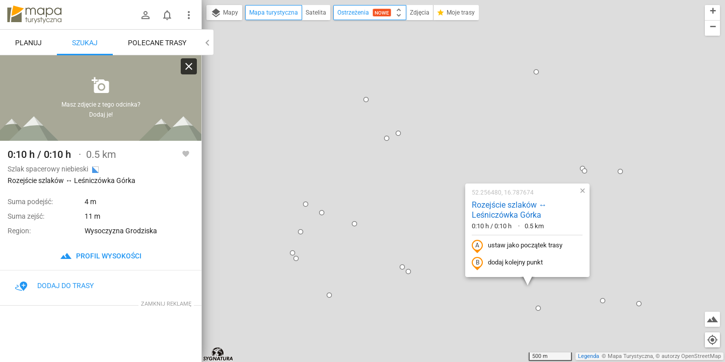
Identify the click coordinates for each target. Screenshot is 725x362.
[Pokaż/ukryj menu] (189, 15)
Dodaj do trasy (54, 286)
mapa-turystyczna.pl (34, 14)
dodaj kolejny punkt (442, 154)
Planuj (28, 43)
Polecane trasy (157, 43)
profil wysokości (100, 256)
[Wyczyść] (189, 66)
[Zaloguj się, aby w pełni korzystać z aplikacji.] (186, 153)
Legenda (588, 356)
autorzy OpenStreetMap (691, 356)
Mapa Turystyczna (630, 356)
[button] (322, 29)
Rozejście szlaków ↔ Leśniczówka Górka (444, 102)
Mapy (224, 13)
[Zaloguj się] (145, 15)
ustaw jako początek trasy (452, 137)
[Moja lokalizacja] (712, 339)
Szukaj (85, 43)
